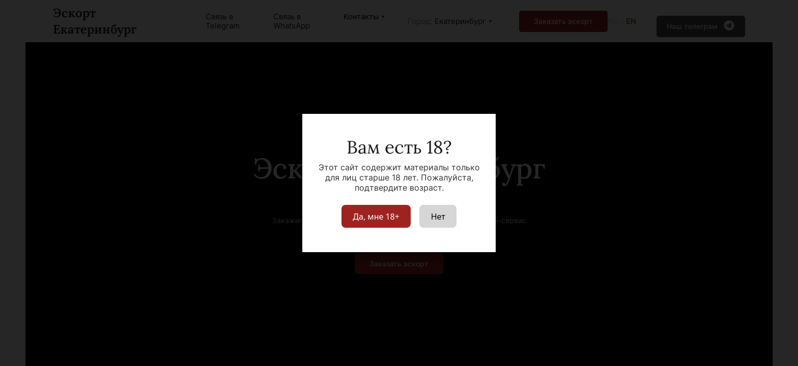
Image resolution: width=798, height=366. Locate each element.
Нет (438, 216)
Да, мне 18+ (376, 216)
